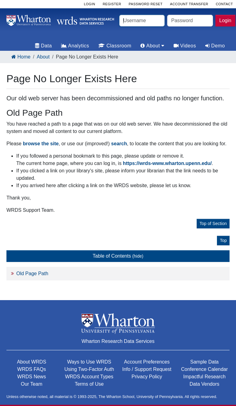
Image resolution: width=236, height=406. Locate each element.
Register (112, 4)
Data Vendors (204, 384)
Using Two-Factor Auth (89, 369)
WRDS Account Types (89, 376)
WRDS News (31, 376)
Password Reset (146, 4)
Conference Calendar (204, 369)
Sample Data (204, 361)
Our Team (31, 384)
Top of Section (213, 223)
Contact (224, 4)
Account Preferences (147, 361)
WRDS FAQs (31, 369)
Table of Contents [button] (118, 256)
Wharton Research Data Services (117, 341)
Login (225, 20)
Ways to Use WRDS (89, 361)
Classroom (114, 45)
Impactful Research (204, 376)
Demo (215, 45)
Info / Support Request (146, 369)
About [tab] (152, 45)
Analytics (75, 45)
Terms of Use (89, 384)
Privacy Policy (147, 376)
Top (223, 240)
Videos (185, 45)
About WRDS (31, 361)
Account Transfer (189, 4)
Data (43, 45)
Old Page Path (32, 273)
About (43, 56)
